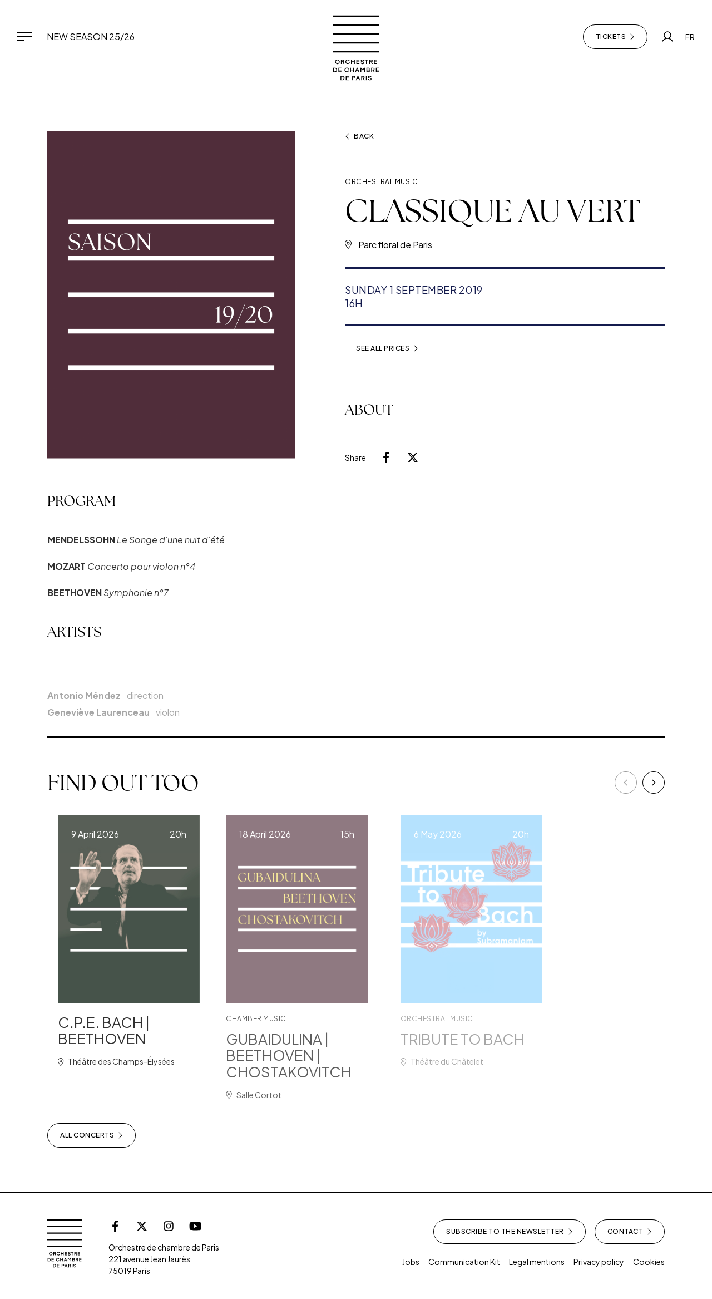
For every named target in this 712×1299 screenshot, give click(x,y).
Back (359, 136)
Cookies (649, 1262)
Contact (629, 1231)
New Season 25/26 (91, 36)
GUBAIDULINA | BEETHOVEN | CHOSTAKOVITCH (311, 1055)
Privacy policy (598, 1262)
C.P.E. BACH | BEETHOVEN (118, 1030)
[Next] (653, 782)
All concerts (91, 1135)
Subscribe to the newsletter (509, 1231)
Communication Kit (464, 1262)
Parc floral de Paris (395, 244)
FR (690, 37)
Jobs (410, 1262)
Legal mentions (537, 1262)
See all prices (387, 348)
